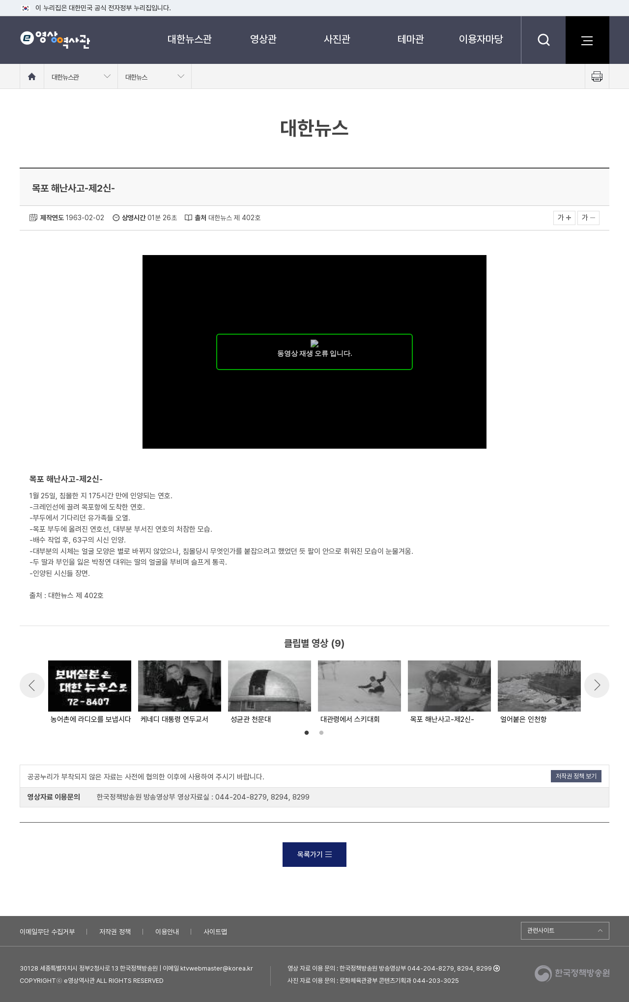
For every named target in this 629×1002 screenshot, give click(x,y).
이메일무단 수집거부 (47, 932)
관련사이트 (540, 930)
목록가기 (314, 854)
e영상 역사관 (55, 40)
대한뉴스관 (190, 39)
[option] (89, 692)
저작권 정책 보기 (576, 776)
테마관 (411, 39)
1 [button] (307, 733)
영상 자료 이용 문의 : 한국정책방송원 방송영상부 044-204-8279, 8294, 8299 (389, 968)
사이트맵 (215, 932)
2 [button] (321, 733)
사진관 (337, 39)
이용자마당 (481, 39)
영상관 (263, 39)
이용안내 (167, 932)
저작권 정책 (115, 932)
